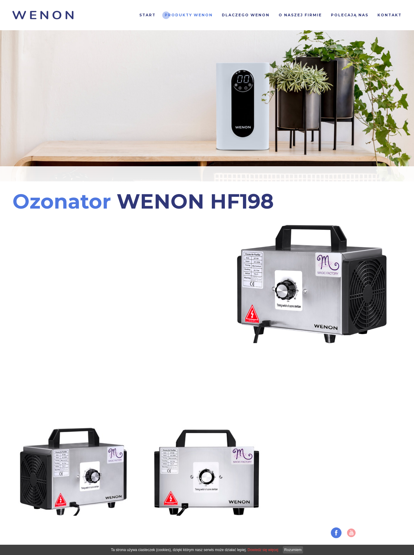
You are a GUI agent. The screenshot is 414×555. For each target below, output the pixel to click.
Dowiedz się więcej (262, 550)
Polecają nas (349, 15)
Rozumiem (293, 550)
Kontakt (389, 15)
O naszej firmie (300, 15)
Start (147, 15)
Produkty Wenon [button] (189, 15)
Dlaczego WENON (246, 15)
